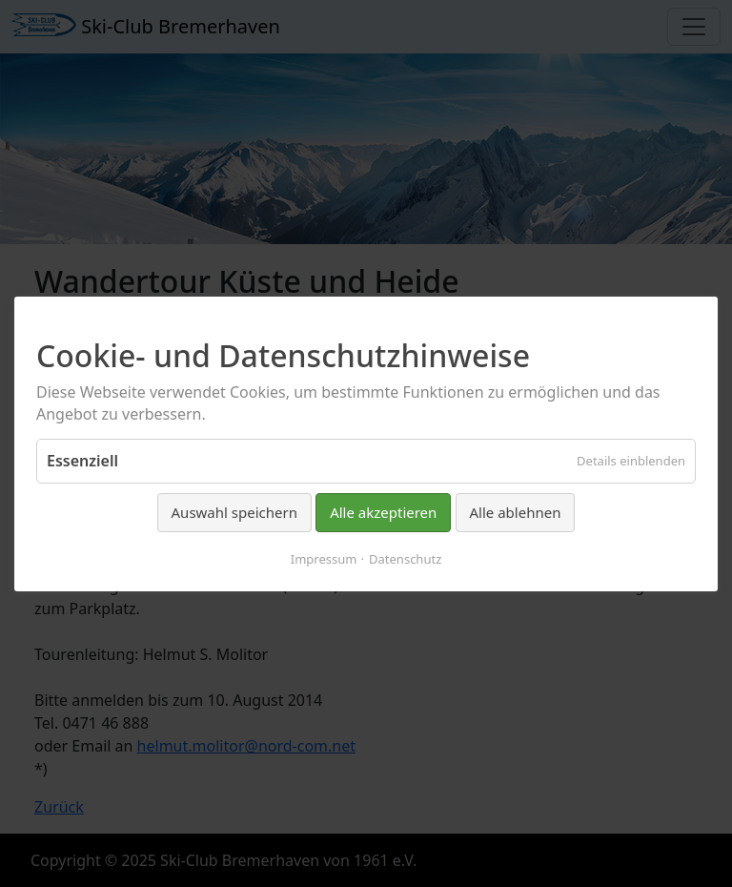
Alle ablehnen (515, 512)
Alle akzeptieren (383, 512)
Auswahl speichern (234, 512)
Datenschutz (405, 558)
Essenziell (82, 460)
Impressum (324, 558)
